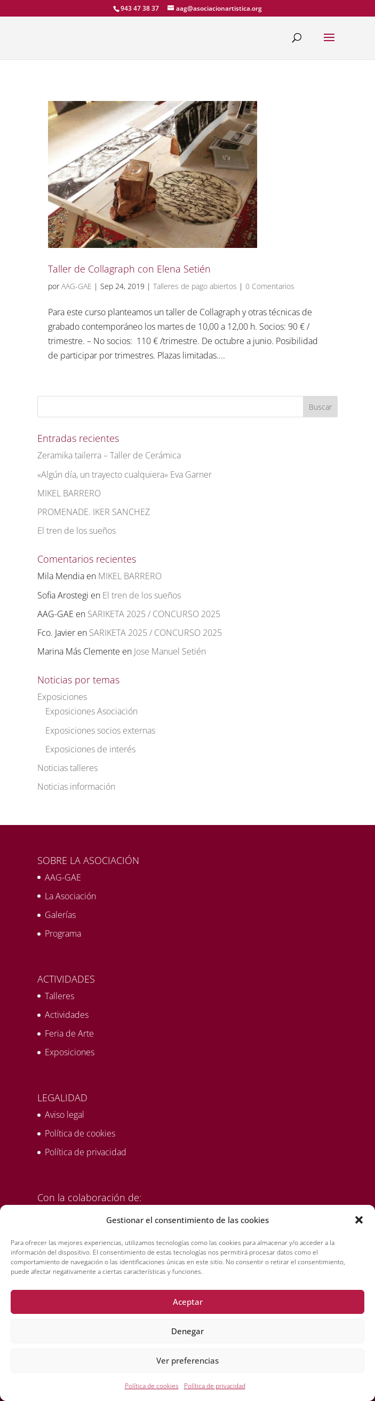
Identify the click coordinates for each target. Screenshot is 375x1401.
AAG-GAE (76, 286)
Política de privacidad (214, 1385)
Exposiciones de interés (90, 749)
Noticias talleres (67, 768)
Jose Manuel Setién (170, 651)
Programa (63, 933)
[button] (359, 1220)
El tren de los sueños (76, 530)
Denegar (187, 1331)
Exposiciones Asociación (91, 711)
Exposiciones (62, 697)
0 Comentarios (269, 286)
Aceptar (188, 1301)
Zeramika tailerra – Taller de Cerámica (109, 455)
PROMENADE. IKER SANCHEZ (93, 512)
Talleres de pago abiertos (195, 286)
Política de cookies (152, 1385)
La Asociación (70, 896)
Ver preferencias (187, 1360)
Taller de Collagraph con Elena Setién (129, 268)
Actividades (67, 1015)
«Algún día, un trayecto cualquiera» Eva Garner (124, 474)
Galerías (60, 915)
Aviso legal (64, 1114)
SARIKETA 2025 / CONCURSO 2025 (153, 614)
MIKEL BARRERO (69, 493)
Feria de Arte (69, 1033)
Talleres (59, 996)
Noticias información (76, 786)
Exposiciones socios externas (100, 730)
